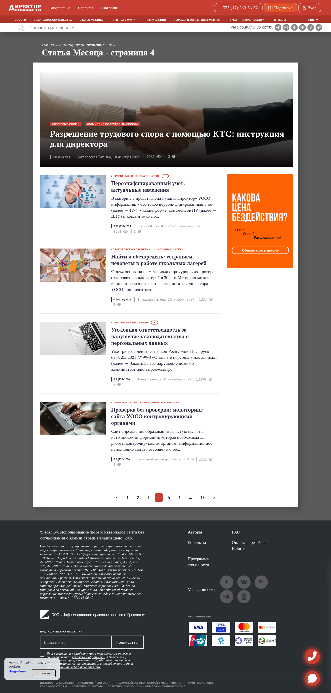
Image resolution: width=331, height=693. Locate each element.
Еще (311, 19)
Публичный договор (94, 683)
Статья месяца (91, 19)
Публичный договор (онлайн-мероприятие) (148, 683)
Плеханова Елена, (152, 299)
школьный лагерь (169, 249)
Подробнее (17, 671)
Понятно (43, 673)
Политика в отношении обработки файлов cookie (146, 686)
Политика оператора (87, 686)
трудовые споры (66, 124)
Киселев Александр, (153, 459)
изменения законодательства (136, 176)
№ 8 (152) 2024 (121, 459)
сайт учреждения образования (155, 402)
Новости (19, 19)
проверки (119, 402)
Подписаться (127, 642)
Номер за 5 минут (123, 19)
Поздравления (155, 19)
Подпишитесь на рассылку (61, 631)
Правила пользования (57, 683)
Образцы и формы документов (197, 19)
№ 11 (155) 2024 (122, 226)
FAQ (236, 532)
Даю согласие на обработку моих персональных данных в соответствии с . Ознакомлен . (90, 660)
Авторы (195, 532)
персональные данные (130, 322)
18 (203, 497)
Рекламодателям (53, 686)
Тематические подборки (247, 19)
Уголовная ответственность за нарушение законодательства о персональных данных (150, 336)
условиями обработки (88, 657)
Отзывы (280, 19)
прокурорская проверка (131, 249)
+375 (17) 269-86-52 (239, 8)
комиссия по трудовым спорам (113, 124)
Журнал (58, 8)
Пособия (109, 8)
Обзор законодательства (53, 19)
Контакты (197, 542)
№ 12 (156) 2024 (60, 157)
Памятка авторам (201, 683)
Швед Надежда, (149, 379)
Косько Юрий (149, 226)
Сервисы (85, 8)
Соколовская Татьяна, (94, 157)
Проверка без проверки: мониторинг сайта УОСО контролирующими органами (157, 416)
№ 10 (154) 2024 (122, 299)
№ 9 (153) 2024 (121, 379)
